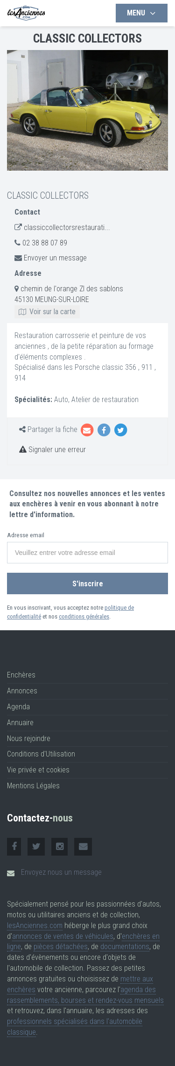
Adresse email (25, 535)
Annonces (22, 690)
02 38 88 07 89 (44, 242)
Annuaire (20, 722)
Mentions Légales (33, 785)
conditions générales (84, 616)
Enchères (21, 674)
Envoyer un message (55, 257)
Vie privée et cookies (38, 769)
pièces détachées (61, 946)
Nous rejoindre (28, 738)
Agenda (18, 706)
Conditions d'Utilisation (41, 753)
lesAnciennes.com (35, 925)
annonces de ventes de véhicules (62, 936)
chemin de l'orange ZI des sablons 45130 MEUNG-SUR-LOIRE (68, 300)
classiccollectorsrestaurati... (67, 227)
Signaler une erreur (52, 449)
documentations (124, 946)
